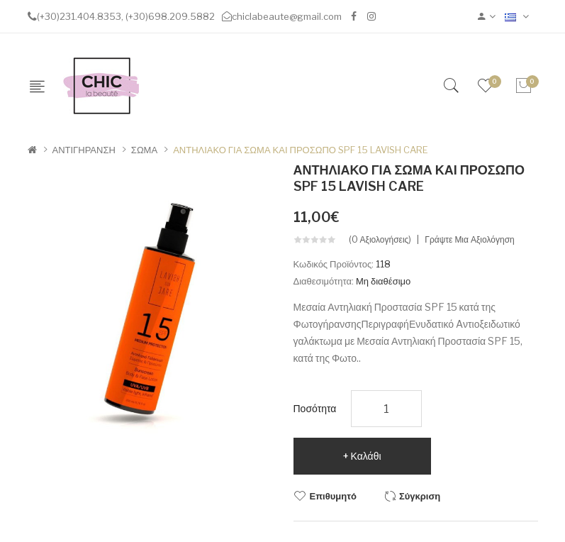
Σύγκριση (419, 496)
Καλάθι (366, 456)
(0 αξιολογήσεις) (380, 240)
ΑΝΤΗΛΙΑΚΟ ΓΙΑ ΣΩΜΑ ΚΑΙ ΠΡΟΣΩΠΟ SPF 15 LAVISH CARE (300, 149)
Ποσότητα (315, 408)
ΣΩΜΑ (144, 149)
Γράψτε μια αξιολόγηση (469, 240)
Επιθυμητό (333, 496)
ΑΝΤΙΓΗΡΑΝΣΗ (84, 149)
